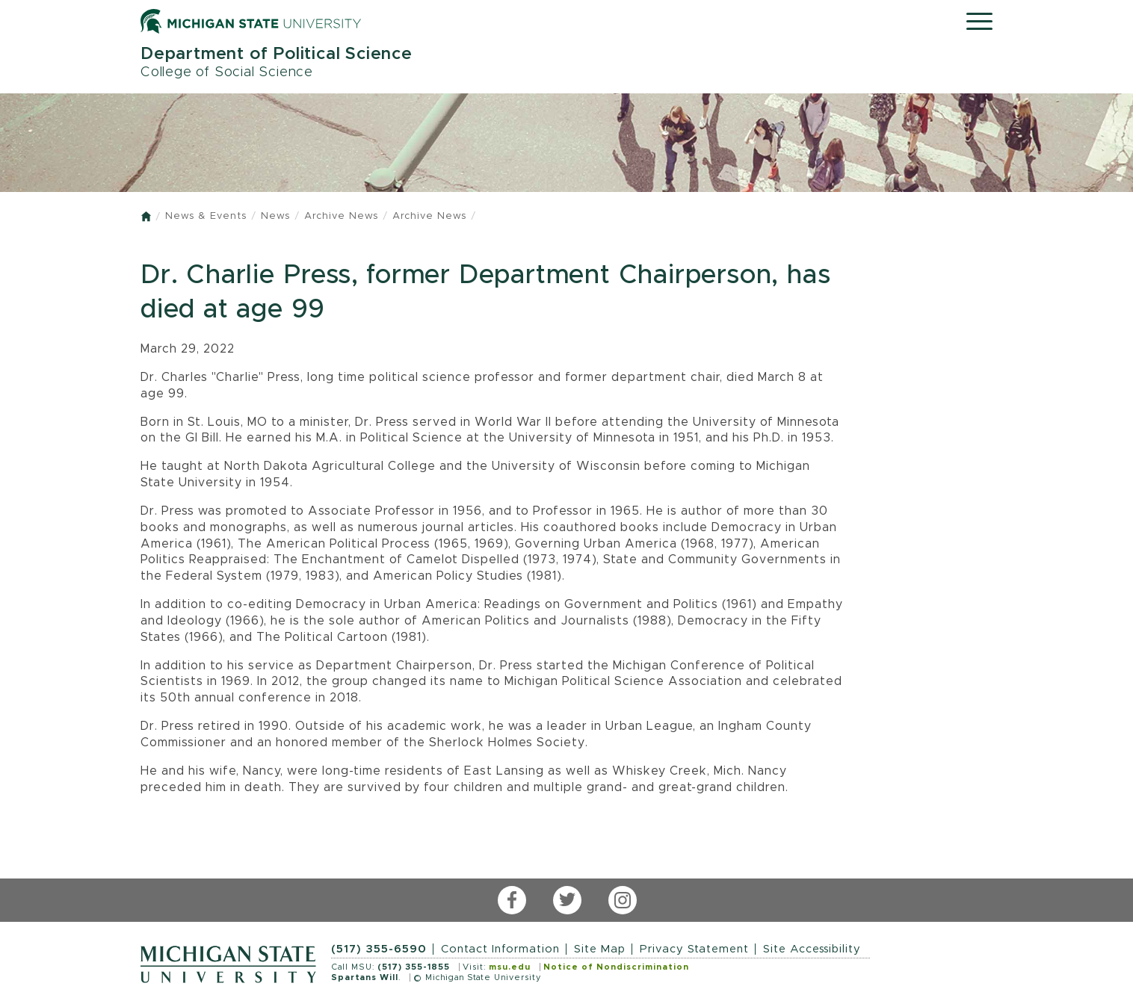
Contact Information (500, 949)
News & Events (206, 216)
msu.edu (510, 967)
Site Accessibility (812, 949)
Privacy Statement (694, 949)
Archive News (341, 216)
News (275, 216)
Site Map (600, 949)
